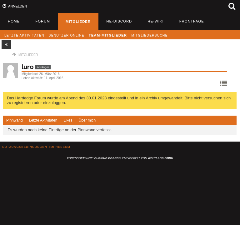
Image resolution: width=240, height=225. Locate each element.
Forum (42, 21)
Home (14, 21)
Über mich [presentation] (87, 120)
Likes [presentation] (67, 120)
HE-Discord (119, 21)
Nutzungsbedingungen (24, 146)
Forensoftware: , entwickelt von (120, 158)
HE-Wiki (155, 21)
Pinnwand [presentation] (14, 120)
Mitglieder (78, 21)
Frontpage (191, 21)
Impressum (59, 146)
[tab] (14, 121)
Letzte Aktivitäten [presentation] (43, 120)
